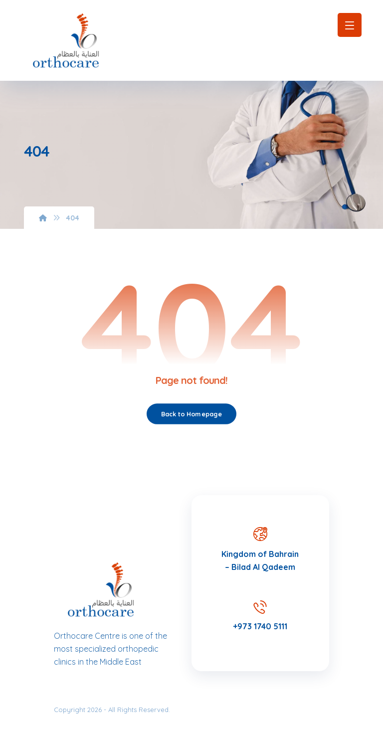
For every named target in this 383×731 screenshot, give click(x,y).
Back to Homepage (191, 414)
